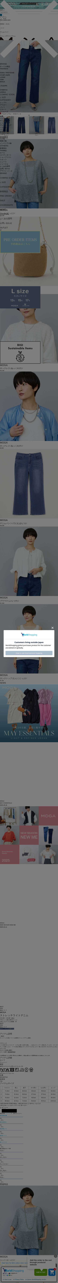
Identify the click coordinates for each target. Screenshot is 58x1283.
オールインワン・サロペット (10, 114)
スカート (3, 109)
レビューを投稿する (9, 1111)
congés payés (5, 75)
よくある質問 (5, 166)
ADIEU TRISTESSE (7, 73)
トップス (3, 103)
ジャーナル (4, 164)
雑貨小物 (3, 141)
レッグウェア (5, 123)
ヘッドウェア (5, 118)
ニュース (3, 162)
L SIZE (3, 97)
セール (2, 153)
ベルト (2, 134)
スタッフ (3, 159)
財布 (1, 132)
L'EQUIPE (3, 86)
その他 (2, 139)
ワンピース (4, 112)
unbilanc (3, 92)
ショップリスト (6, 157)
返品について (3, 1010)
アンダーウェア (6, 125)
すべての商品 (5, 66)
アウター (3, 105)
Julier (2, 79)
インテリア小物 (6, 143)
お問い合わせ (5, 169)
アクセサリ (4, 136)
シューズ (3, 127)
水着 (1, 116)
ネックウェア (5, 121)
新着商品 (3, 148)
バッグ (2, 130)
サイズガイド (15, 1105)
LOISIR (2, 77)
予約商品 (3, 150)
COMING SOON (7, 94)
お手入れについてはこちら (7, 1073)
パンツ (2, 107)
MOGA (2, 82)
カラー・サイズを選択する (7, 1028)
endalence (3, 90)
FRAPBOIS (4, 69)
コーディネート (6, 155)
